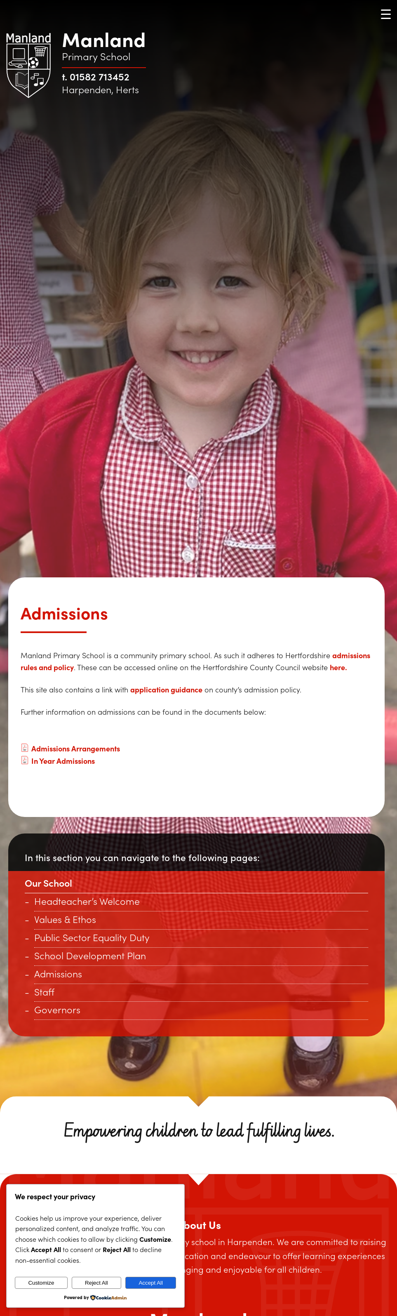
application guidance (166, 689)
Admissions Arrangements (70, 748)
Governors (57, 1009)
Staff (44, 991)
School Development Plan (90, 955)
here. (338, 667)
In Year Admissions (58, 761)
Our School (48, 882)
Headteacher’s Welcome (87, 901)
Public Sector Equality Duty (92, 937)
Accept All (151, 1283)
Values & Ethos (65, 919)
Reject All (96, 1283)
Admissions (58, 973)
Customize (41, 1283)
